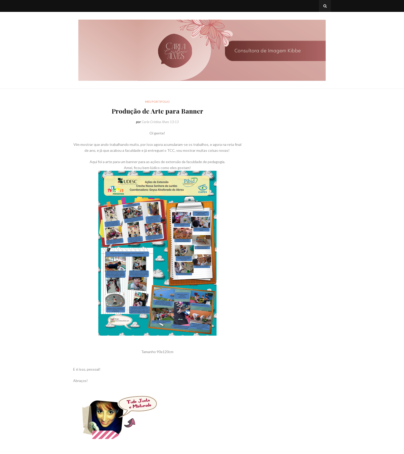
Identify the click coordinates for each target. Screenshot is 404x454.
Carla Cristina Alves (155, 122)
